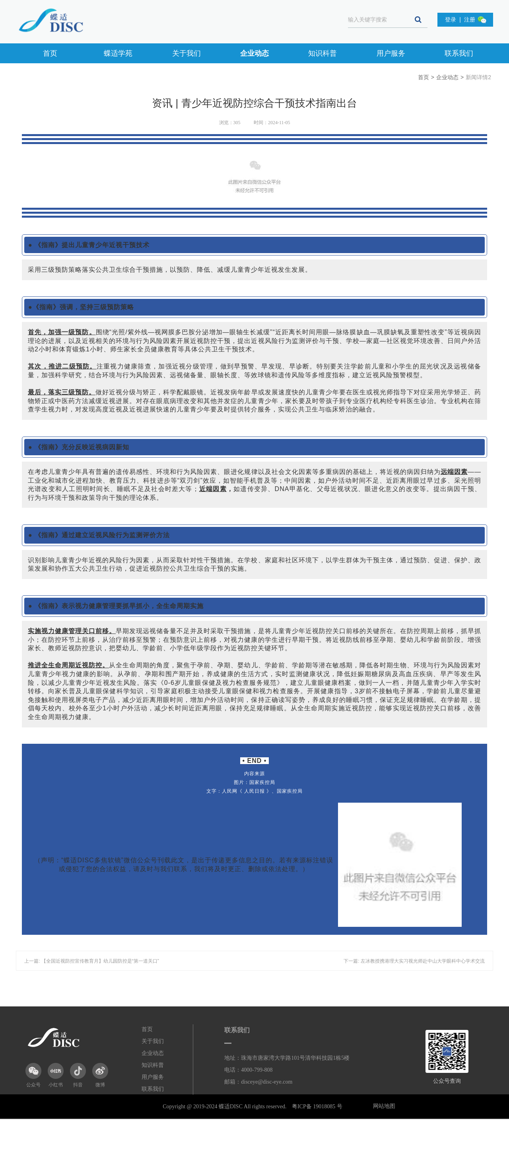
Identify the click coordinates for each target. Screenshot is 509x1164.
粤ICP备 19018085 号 (317, 1106)
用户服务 (391, 53)
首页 (50, 53)
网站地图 (384, 1106)
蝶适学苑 (118, 53)
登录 (450, 19)
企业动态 (254, 53)
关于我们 (186, 53)
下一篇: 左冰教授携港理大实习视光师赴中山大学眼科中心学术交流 (414, 961)
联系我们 (459, 53)
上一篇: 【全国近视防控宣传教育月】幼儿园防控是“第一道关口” (91, 961)
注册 (469, 19)
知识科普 (322, 53)
